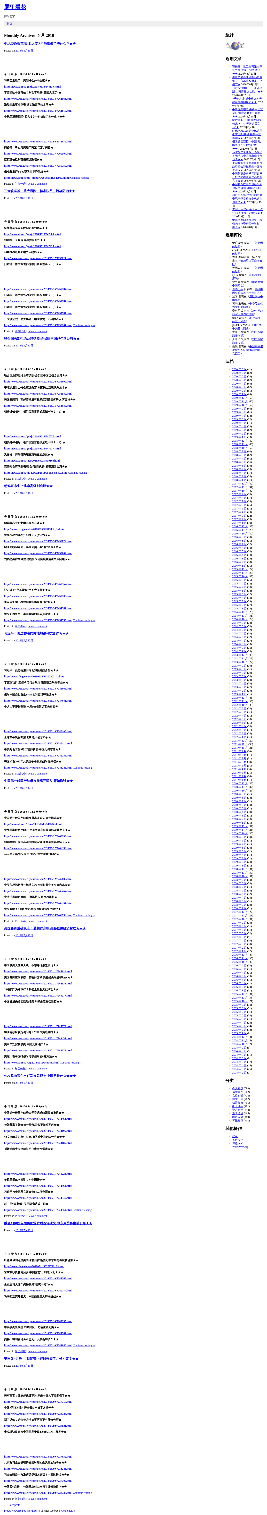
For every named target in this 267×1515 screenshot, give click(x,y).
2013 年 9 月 (239, 665)
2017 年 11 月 (240, 487)
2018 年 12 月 (240, 440)
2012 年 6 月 (239, 719)
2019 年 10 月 (240, 405)
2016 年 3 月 (239, 558)
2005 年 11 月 (240, 997)
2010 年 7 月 (239, 801)
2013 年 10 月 (240, 662)
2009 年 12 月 (240, 826)
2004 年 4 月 (239, 1065)
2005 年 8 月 (239, 1008)
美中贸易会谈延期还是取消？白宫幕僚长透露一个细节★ (247, 81)
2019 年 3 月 (239, 430)
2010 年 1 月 (239, 822)
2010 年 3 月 (239, 815)
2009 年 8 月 (239, 840)
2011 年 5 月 (239, 765)
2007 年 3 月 (239, 944)
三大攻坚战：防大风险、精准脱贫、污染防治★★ (39, 191)
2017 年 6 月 (239, 505)
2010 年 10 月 (240, 790)
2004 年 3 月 (239, 1069)
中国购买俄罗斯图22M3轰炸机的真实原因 (247, 350)
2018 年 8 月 (239, 455)
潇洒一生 (237, 289)
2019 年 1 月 (239, 437)
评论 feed (237, 1143)
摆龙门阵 (20, 1498)
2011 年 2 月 (239, 776)
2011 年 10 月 (240, 747)
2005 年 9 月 (239, 1004)
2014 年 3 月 (239, 644)
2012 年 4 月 (239, 726)
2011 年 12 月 (240, 740)
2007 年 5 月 (239, 936)
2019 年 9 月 (239, 408)
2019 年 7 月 (239, 415)
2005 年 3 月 (239, 1026)
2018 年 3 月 (239, 472)
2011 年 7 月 (239, 758)
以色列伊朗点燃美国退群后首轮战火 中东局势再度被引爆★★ (48, 1223)
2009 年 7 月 (239, 844)
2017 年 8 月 (239, 497)
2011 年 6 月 (239, 762)
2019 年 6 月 (239, 419)
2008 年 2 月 (239, 904)
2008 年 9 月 (239, 879)
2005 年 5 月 (239, 1019)
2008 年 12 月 (240, 869)
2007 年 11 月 (240, 915)
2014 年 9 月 (239, 622)
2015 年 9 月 (239, 579)
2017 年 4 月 (239, 512)
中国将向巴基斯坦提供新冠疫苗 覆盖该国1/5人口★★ (247, 188)
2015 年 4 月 (239, 597)
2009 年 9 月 (239, 837)
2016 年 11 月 (240, 530)
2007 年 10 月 (240, 919)
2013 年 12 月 (240, 654)
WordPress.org (240, 1146)
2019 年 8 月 (239, 412)
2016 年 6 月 (239, 547)
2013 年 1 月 (239, 694)
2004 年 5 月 (239, 1061)
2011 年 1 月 (239, 779)
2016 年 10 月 (240, 533)
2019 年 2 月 (239, 433)
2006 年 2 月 (239, 986)
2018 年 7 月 (239, 458)
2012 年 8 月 (239, 712)
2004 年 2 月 (239, 1072)
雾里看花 (15, 7)
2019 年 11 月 (240, 401)
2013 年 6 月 (239, 676)
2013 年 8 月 (239, 669)
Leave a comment (37, 183)
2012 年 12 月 (240, 697)
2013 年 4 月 (239, 683)
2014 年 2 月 (239, 647)
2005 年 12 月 (240, 994)
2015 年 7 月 (239, 587)
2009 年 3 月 (239, 858)
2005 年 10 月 (240, 1001)
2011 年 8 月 (239, 754)
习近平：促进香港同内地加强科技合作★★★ (36, 633)
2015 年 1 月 (239, 608)
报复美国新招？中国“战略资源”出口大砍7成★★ (246, 145)
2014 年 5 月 (239, 637)
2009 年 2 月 (239, 862)
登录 (235, 1136)
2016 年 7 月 (239, 544)
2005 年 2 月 (239, 1029)
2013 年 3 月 (239, 687)
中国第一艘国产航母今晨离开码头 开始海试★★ (38, 781)
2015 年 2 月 (239, 604)
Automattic (68, 1510)
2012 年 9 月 (239, 708)
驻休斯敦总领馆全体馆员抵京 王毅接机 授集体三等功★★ (247, 134)
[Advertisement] (109, 61)
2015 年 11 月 (240, 572)
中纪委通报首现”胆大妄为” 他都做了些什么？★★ (40, 43)
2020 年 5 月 (239, 380)
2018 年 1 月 (239, 480)
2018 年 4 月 (239, 469)
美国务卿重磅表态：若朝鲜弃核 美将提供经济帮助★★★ (45, 928)
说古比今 (20, 331)
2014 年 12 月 (240, 612)
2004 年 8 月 (239, 1051)
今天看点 (237, 1088)
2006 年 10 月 (240, 961)
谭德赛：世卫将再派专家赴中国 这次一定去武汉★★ (247, 70)
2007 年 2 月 (239, 947)
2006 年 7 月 (239, 972)
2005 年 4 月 (239, 1022)
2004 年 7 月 (239, 1054)
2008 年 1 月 (239, 908)
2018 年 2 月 (239, 476)
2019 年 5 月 (239, 422)
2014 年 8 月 (239, 626)
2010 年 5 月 (239, 808)
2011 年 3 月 (239, 772)
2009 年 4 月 (239, 854)
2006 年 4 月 (239, 983)
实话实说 (237, 1095)
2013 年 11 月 (240, 658)
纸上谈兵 (20, 921)
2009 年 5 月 (239, 851)
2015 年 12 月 (240, 569)
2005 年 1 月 (239, 1033)
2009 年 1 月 (239, 865)
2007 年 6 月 (239, 933)
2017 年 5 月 (239, 508)
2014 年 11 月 (240, 615)
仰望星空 (237, 1092)
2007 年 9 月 (239, 922)
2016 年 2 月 (239, 562)
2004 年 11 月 (240, 1040)
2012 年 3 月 (239, 729)
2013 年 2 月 (239, 690)
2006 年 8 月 (239, 969)
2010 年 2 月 (239, 819)
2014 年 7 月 (239, 629)
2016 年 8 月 (239, 540)
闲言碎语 (20, 183)
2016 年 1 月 (239, 565)
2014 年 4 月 (239, 640)
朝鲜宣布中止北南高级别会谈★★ (28, 486)
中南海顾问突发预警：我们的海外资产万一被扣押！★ (247, 224)
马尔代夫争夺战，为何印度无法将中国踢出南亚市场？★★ (247, 156)
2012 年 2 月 (239, 733)
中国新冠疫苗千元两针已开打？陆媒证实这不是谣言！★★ (247, 177)
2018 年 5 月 (239, 465)
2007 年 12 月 (240, 911)
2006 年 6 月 (239, 976)
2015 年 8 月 (239, 583)
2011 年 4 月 (239, 769)
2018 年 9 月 (239, 451)
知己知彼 (20, 1068)
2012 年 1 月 (239, 737)
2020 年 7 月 (239, 372)
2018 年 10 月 (240, 447)
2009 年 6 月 (239, 847)
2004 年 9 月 (239, 1047)
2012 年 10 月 (240, 704)
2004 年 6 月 (239, 1058)
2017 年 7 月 (239, 501)
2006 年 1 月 (239, 990)
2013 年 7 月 (239, 672)
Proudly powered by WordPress (21, 1510)
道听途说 (237, 1113)
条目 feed (237, 1139)
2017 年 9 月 (239, 494)
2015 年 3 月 (239, 601)
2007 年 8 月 (239, 926)
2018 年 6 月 (239, 462)
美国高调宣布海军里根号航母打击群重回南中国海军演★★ (247, 166)
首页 (9, 23)
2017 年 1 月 (239, 522)
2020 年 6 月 (239, 376)
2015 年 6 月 (239, 590)
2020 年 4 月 (239, 383)
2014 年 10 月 (240, 619)
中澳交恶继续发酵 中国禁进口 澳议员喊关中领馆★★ (247, 113)
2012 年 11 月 (240, 701)
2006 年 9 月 (239, 965)
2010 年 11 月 (240, 787)
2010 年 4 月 (239, 812)
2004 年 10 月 (240, 1044)
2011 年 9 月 (239, 751)
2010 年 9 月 (239, 794)
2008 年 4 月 (239, 897)
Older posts (12, 1504)
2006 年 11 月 (240, 958)
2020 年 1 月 (239, 394)
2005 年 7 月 (239, 1011)
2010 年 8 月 (239, 797)
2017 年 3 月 (239, 515)
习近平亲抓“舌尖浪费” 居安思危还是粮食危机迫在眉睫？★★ (247, 199)
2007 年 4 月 (239, 940)
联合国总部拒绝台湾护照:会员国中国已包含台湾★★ (42, 338)
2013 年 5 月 (239, 679)
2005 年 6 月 (239, 1015)
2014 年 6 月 (239, 633)
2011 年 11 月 (240, 744)
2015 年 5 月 (239, 594)
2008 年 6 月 (239, 890)
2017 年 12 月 (240, 483)
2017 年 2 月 (239, 519)
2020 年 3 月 (239, 387)
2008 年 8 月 (239, 883)
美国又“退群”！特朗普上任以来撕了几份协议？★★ (41, 1358)
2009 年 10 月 (240, 833)
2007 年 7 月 (239, 929)
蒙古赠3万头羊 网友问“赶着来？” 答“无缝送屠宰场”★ (247, 124)
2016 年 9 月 (239, 537)
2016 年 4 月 (239, 555)
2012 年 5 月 (239, 722)
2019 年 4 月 (239, 426)
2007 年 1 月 (239, 951)
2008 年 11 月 (240, 872)
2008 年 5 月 (239, 894)
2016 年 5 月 (239, 551)
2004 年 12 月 (240, 1036)
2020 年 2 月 (239, 390)
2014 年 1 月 (239, 651)
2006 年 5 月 (239, 979)
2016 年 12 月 (240, 526)
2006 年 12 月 (240, 954)
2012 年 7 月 (239, 715)
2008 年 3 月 (239, 901)
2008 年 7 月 (239, 887)
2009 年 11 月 (240, 829)
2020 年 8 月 (239, 369)
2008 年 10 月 (240, 876)
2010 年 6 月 (239, 804)
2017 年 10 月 (240, 490)
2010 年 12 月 (240, 783)
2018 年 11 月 (240, 444)
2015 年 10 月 (240, 576)
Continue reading (81, 177)
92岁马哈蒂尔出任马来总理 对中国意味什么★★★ (40, 1076)
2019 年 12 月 (240, 397)
